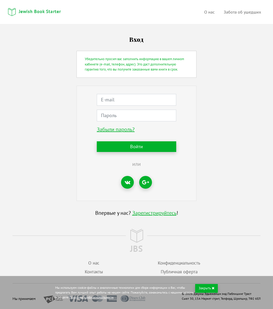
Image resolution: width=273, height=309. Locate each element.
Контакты (94, 272)
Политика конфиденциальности (91, 297)
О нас (209, 12)
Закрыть (206, 288)
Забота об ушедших (242, 12)
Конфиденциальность (179, 263)
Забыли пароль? (116, 129)
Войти (136, 146)
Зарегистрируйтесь (154, 212)
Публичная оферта (179, 272)
